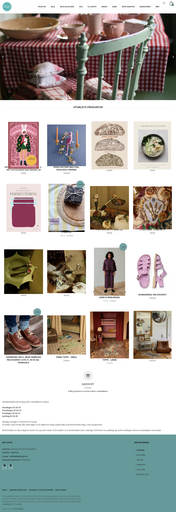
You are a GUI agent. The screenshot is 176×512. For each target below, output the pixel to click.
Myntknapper (128, 6)
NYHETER (42, 6)
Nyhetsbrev (60, 490)
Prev (3, 57)
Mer (157, 6)
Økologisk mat (67, 6)
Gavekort (141, 464)
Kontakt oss (143, 474)
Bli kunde (141, 455)
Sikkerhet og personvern (41, 490)
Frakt (4, 490)
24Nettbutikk (18, 509)
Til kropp (92, 6)
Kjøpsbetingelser (18, 490)
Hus (81, 6)
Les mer (67, 501)
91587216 (15, 453)
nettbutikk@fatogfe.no (18, 456)
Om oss (140, 460)
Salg (53, 6)
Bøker (104, 6)
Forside (140, 450)
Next (173, 57)
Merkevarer (145, 6)
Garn (114, 6)
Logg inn (141, 469)
